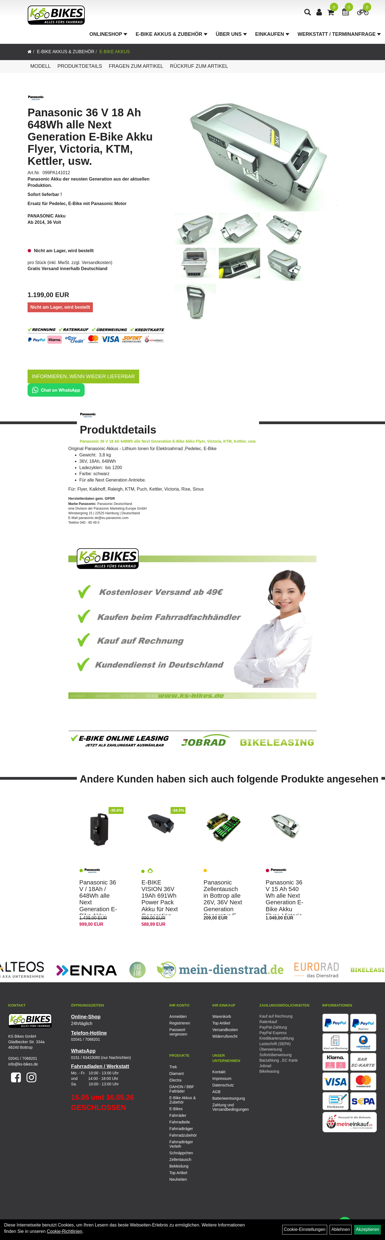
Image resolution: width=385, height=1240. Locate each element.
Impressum (221, 1078)
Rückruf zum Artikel (199, 66)
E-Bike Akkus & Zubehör (171, 34)
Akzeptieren (367, 1229)
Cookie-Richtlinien (64, 1231)
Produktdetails (79, 66)
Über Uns (231, 34)
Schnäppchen (181, 1153)
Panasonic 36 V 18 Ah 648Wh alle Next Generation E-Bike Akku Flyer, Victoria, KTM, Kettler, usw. (90, 136)
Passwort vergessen (178, 1031)
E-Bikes (176, 1109)
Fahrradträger (181, 1128)
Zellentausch (180, 1159)
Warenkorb (221, 1016)
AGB (216, 1092)
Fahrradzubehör (183, 1135)
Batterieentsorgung (227, 1098)
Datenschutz (223, 1085)
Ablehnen (340, 1229)
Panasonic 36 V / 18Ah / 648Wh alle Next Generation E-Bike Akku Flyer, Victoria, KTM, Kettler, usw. (98, 909)
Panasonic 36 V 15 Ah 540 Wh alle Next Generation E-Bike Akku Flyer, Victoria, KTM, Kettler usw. (285, 905)
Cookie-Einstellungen (304, 1229)
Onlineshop (108, 34)
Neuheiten (178, 1179)
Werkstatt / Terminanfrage (339, 34)
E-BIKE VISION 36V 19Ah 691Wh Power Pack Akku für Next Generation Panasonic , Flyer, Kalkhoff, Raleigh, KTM (161, 909)
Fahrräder (177, 1115)
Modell (40, 66)
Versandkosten (96, 262)
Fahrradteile (179, 1122)
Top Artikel (221, 1023)
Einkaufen (272, 34)
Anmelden (178, 1016)
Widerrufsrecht (224, 1036)
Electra (175, 1080)
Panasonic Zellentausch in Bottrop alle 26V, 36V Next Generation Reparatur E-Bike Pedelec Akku (222, 905)
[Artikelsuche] (307, 13)
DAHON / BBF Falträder (181, 1089)
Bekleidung (179, 1166)
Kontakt (218, 1072)
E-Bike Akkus (114, 51)
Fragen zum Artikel (136, 66)
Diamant (176, 1073)
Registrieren (179, 1023)
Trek (173, 1067)
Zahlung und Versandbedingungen (227, 1107)
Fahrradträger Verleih (181, 1144)
